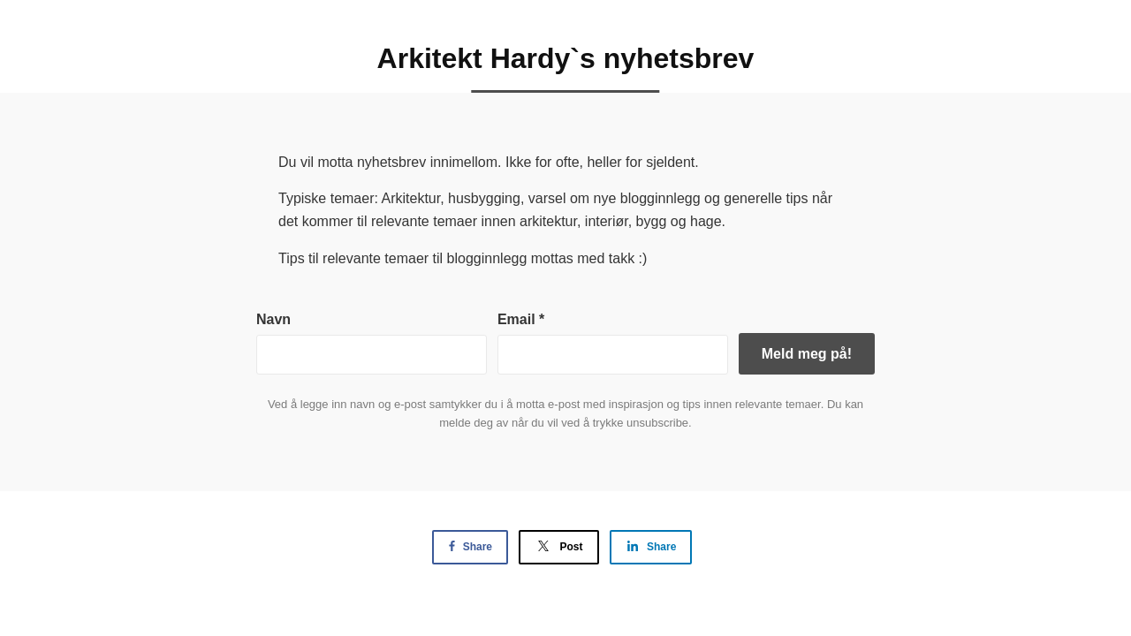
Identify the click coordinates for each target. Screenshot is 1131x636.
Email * (520, 319)
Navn (273, 319)
